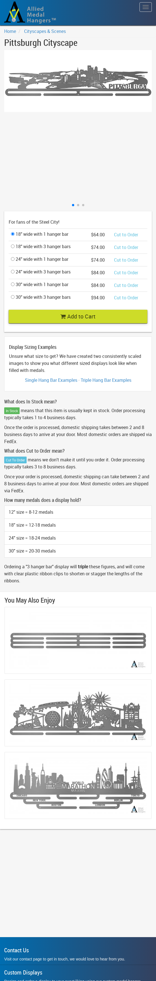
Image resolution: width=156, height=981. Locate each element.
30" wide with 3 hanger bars (41, 297)
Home (10, 31)
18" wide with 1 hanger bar (39, 234)
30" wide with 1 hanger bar (39, 284)
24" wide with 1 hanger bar (39, 259)
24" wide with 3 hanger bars (41, 272)
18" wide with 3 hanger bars (41, 246)
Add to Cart (78, 316)
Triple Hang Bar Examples (106, 380)
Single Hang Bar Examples (51, 380)
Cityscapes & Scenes (45, 31)
